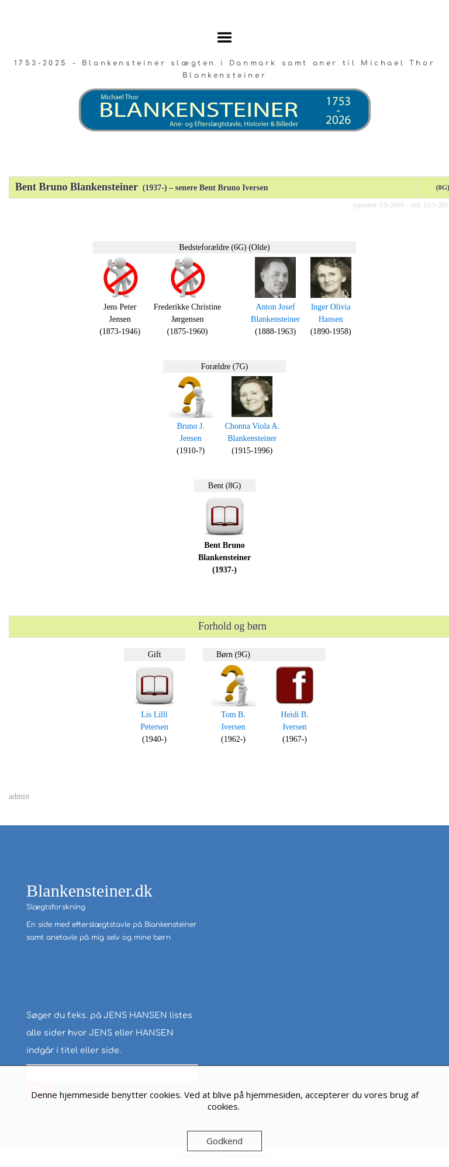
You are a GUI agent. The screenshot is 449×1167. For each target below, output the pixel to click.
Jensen (190, 438)
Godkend (224, 1141)
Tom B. (233, 714)
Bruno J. (190, 426)
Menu (224, 37)
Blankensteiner (275, 319)
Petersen (154, 727)
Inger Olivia (331, 307)
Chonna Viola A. (251, 426)
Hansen (331, 319)
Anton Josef (275, 307)
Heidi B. (294, 714)
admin (19, 796)
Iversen (233, 727)
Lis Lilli (154, 714)
